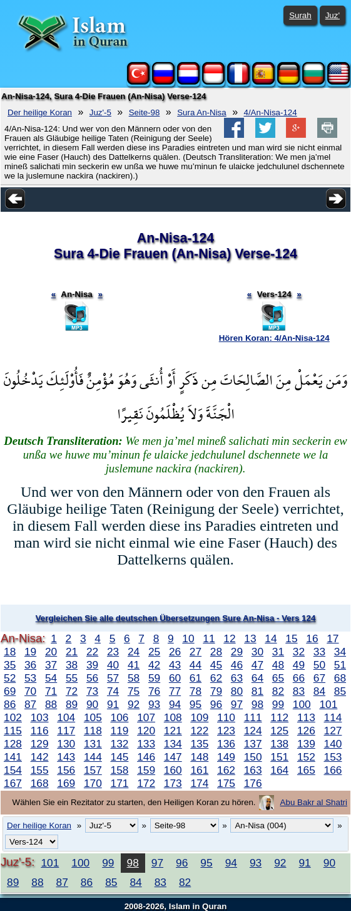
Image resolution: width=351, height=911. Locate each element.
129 (40, 743)
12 (229, 638)
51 (340, 665)
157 (93, 770)
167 (13, 783)
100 (302, 704)
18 (10, 651)
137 (253, 743)
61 (195, 678)
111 (253, 717)
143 (66, 757)
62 (216, 678)
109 (199, 717)
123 (226, 730)
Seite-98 (144, 112)
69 (10, 691)
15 (291, 638)
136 (226, 743)
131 (93, 743)
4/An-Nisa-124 (270, 112)
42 (154, 665)
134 (173, 743)
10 (188, 638)
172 (146, 783)
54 (51, 678)
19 (30, 651)
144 (93, 757)
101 (328, 704)
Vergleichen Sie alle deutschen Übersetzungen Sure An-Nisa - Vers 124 (176, 618)
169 (66, 783)
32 (299, 651)
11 (209, 638)
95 (195, 704)
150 (253, 757)
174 (199, 783)
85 (340, 691)
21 (72, 651)
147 (173, 757)
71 (51, 691)
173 (173, 783)
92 (134, 704)
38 (72, 665)
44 (195, 665)
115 (13, 730)
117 (66, 730)
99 (278, 704)
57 (113, 678)
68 (340, 678)
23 (113, 651)
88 (51, 704)
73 (92, 691)
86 (10, 704)
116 (40, 730)
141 (13, 757)
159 (146, 770)
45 (216, 665)
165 (306, 770)
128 (13, 743)
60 (175, 678)
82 (278, 691)
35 (10, 665)
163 (253, 770)
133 (146, 743)
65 (278, 678)
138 (279, 743)
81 (257, 691)
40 (113, 665)
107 (146, 717)
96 (216, 704)
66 (299, 678)
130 (66, 743)
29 (237, 651)
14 (271, 638)
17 (332, 638)
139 (306, 743)
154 (13, 770)
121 (173, 730)
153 (333, 757)
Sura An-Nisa (201, 112)
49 (299, 665)
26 (175, 651)
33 (319, 651)
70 (30, 691)
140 (333, 743)
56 (92, 678)
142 (40, 757)
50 (319, 665)
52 (10, 678)
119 (120, 730)
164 (279, 770)
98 (257, 704)
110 (226, 717)
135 (199, 743)
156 (66, 770)
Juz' (332, 15)
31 (278, 651)
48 (278, 665)
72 (72, 691)
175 (226, 783)
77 (175, 691)
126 (306, 730)
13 (250, 638)
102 (13, 717)
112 (279, 717)
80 (237, 691)
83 (299, 691)
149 (226, 757)
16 (312, 638)
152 (306, 757)
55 (72, 678)
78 (195, 691)
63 (237, 678)
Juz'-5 (100, 112)
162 (226, 770)
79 (216, 691)
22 (92, 651)
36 (30, 665)
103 (40, 717)
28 (216, 651)
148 (199, 757)
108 (173, 717)
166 (333, 770)
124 (253, 730)
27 (195, 651)
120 (146, 730)
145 (120, 757)
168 (40, 783)
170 (93, 783)
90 (92, 704)
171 (120, 783)
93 (154, 704)
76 (154, 691)
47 (257, 665)
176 (253, 783)
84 (319, 691)
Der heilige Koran (40, 112)
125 (279, 730)
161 (199, 770)
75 (134, 691)
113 (306, 717)
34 (340, 651)
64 (257, 678)
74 (113, 691)
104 (66, 717)
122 (199, 730)
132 (120, 743)
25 (154, 651)
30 (257, 651)
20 (51, 651)
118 (93, 730)
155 (40, 770)
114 (333, 717)
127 (333, 730)
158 (120, 770)
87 (30, 704)
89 (72, 704)
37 (51, 665)
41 (134, 665)
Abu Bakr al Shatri (313, 802)
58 (134, 678)
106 (120, 717)
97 (237, 704)
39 (92, 665)
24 (134, 651)
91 (113, 704)
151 (279, 757)
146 (146, 757)
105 (93, 717)
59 (154, 678)
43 (175, 665)
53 (30, 678)
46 (237, 665)
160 (173, 770)
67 (319, 678)
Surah (300, 15)
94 (175, 704)
